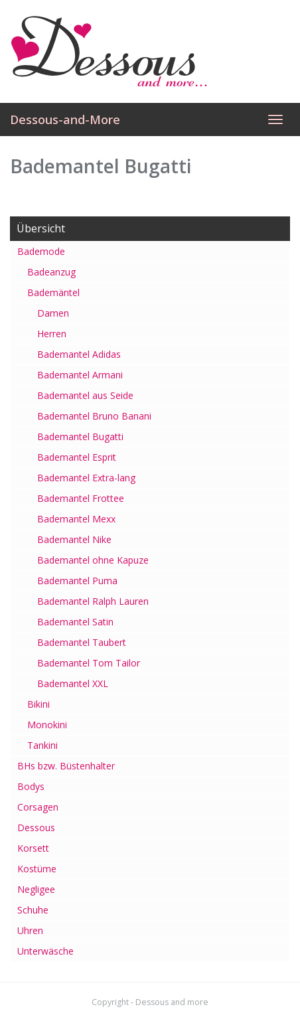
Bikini (38, 704)
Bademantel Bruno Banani (94, 416)
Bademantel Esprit (76, 457)
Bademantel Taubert (81, 642)
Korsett (33, 848)
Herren (51, 333)
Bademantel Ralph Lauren (93, 601)
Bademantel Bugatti (80, 436)
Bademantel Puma (77, 580)
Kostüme (36, 868)
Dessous (36, 827)
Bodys (30, 786)
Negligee (36, 889)
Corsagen (37, 807)
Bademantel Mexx (76, 518)
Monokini (47, 724)
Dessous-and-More (65, 119)
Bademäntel (53, 292)
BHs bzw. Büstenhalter (66, 765)
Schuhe (32, 910)
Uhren (30, 930)
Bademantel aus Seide (85, 395)
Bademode (41, 251)
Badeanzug (51, 272)
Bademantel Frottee (80, 498)
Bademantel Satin (75, 621)
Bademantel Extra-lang (86, 477)
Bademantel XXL (72, 683)
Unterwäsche (45, 951)
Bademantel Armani (80, 374)
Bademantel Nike (74, 539)
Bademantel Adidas (79, 354)
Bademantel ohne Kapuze (93, 560)
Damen (53, 313)
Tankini (42, 745)
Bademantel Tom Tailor (88, 663)
